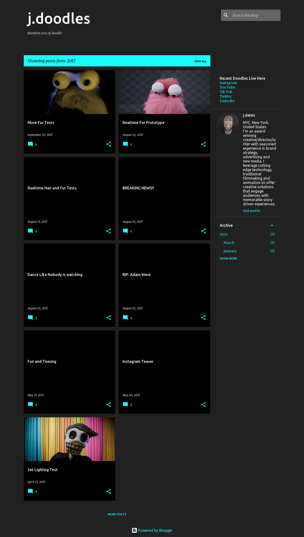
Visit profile (251, 211)
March (228, 243)
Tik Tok (226, 92)
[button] (108, 144)
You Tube (227, 87)
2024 (224, 234)
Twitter (226, 96)
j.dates (249, 115)
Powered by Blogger (152, 530)
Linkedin (227, 101)
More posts (117, 514)
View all (200, 61)
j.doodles (59, 18)
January (230, 251)
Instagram (228, 83)
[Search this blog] (255, 15)
